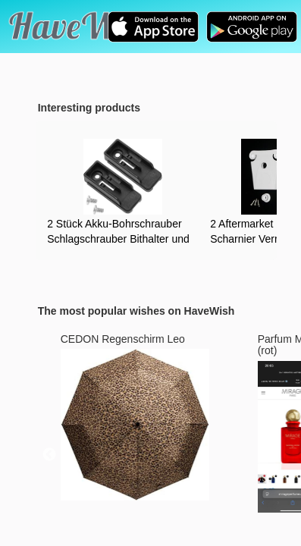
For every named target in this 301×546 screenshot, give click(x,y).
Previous (49, 455)
